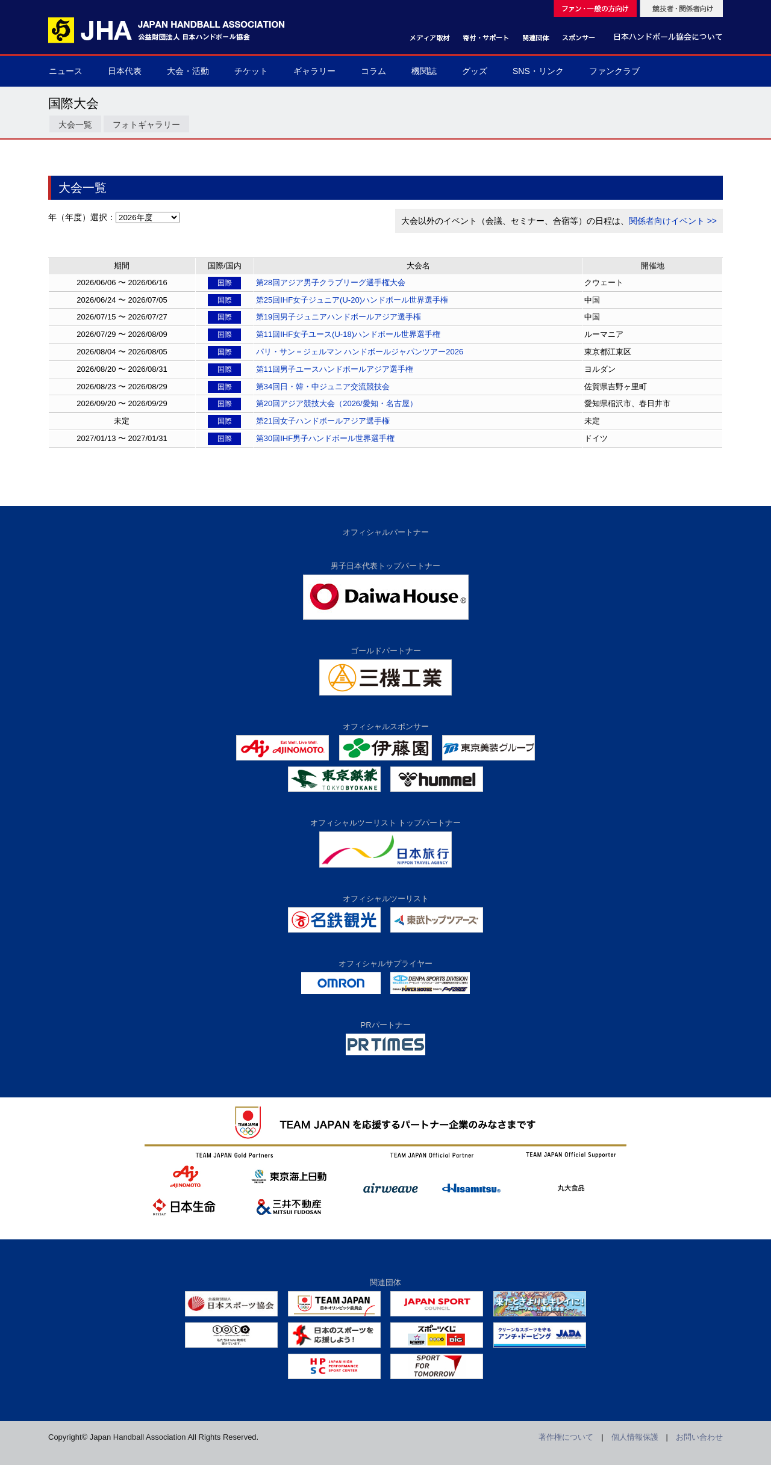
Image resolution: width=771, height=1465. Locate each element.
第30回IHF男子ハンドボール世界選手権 (325, 438)
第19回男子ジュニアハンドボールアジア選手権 (338, 316)
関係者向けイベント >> (673, 221)
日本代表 (125, 71)
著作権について (565, 1437)
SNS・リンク (538, 71)
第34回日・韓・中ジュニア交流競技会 (323, 386)
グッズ (474, 71)
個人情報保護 (634, 1437)
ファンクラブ (614, 71)
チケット (251, 71)
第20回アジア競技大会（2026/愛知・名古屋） (336, 403)
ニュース (66, 71)
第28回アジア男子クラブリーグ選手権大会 (330, 282)
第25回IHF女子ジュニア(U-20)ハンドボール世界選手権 (352, 299)
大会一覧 (75, 124)
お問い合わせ (699, 1437)
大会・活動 (188, 71)
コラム (373, 71)
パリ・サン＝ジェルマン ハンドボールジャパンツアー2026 (360, 351)
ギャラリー (314, 71)
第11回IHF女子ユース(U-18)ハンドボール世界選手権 (348, 334)
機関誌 (424, 71)
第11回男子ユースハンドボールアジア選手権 (334, 369)
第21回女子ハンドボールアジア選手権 (323, 420)
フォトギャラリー (146, 124)
